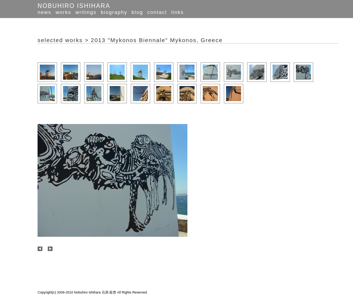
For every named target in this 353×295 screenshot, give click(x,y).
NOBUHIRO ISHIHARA (74, 6)
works (63, 12)
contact (157, 12)
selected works (60, 40)
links (177, 12)
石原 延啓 (109, 292)
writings (86, 12)
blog (137, 12)
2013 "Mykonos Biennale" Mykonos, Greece (157, 40)
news (44, 12)
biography (114, 12)
